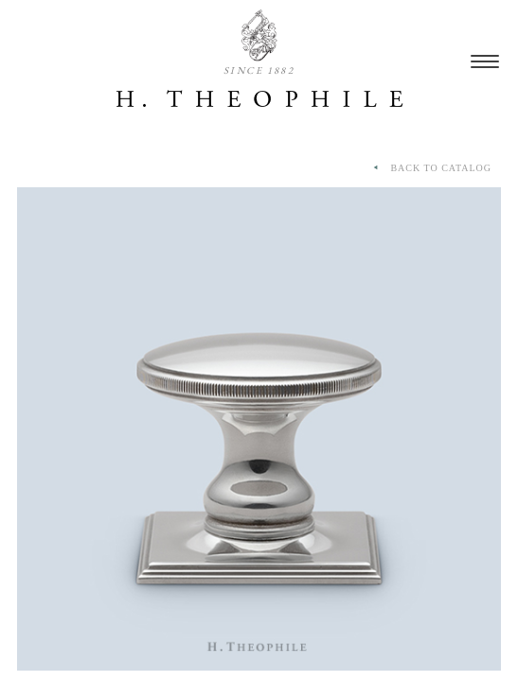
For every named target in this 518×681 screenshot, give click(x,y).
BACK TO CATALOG (430, 168)
